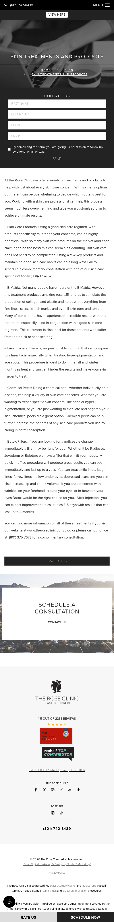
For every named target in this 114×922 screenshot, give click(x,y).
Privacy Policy (57, 873)
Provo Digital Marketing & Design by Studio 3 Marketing (57, 864)
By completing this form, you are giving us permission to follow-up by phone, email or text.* (57, 149)
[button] (9, 902)
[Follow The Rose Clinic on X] (44, 790)
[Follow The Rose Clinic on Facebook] (36, 790)
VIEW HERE (56, 14)
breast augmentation (74, 891)
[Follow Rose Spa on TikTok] (61, 813)
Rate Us (28, 917)
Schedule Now (85, 917)
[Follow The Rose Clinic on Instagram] (53, 790)
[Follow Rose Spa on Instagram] (53, 813)
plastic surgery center (63, 885)
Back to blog (57, 561)
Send (57, 159)
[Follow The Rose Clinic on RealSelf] (61, 790)
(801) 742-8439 (18, 5)
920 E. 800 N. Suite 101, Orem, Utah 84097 (57, 770)
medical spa (89, 885)
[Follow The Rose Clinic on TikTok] (78, 790)
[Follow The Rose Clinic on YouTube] (69, 790)
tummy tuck (49, 891)
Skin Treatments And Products (59, 74)
